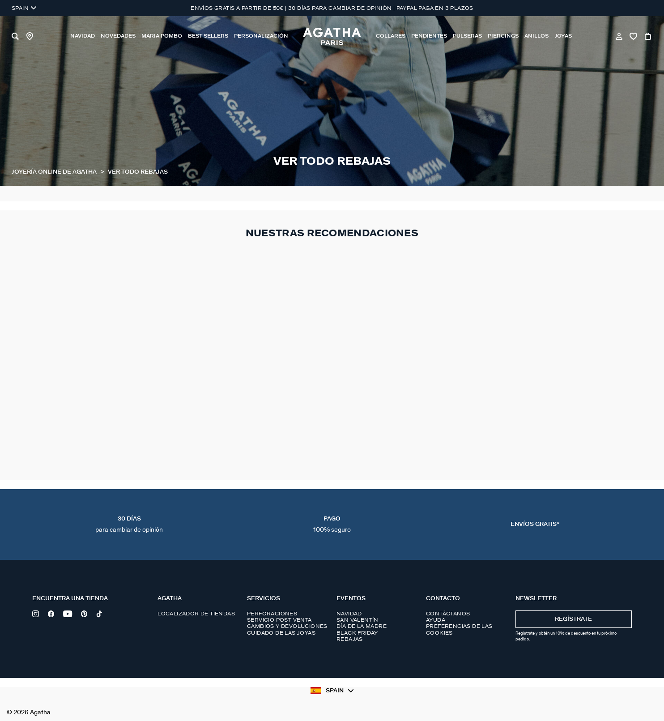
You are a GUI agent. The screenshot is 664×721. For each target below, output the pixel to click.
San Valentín (357, 620)
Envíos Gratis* (535, 524)
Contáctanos (448, 613)
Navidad (349, 613)
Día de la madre (361, 626)
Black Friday (357, 633)
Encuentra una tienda (70, 599)
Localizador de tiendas (196, 613)
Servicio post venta (279, 620)
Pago (332, 524)
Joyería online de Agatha (55, 172)
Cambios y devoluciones (287, 626)
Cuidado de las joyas (281, 633)
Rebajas (349, 639)
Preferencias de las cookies (459, 629)
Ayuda (435, 620)
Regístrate (573, 619)
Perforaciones (272, 613)
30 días (129, 524)
